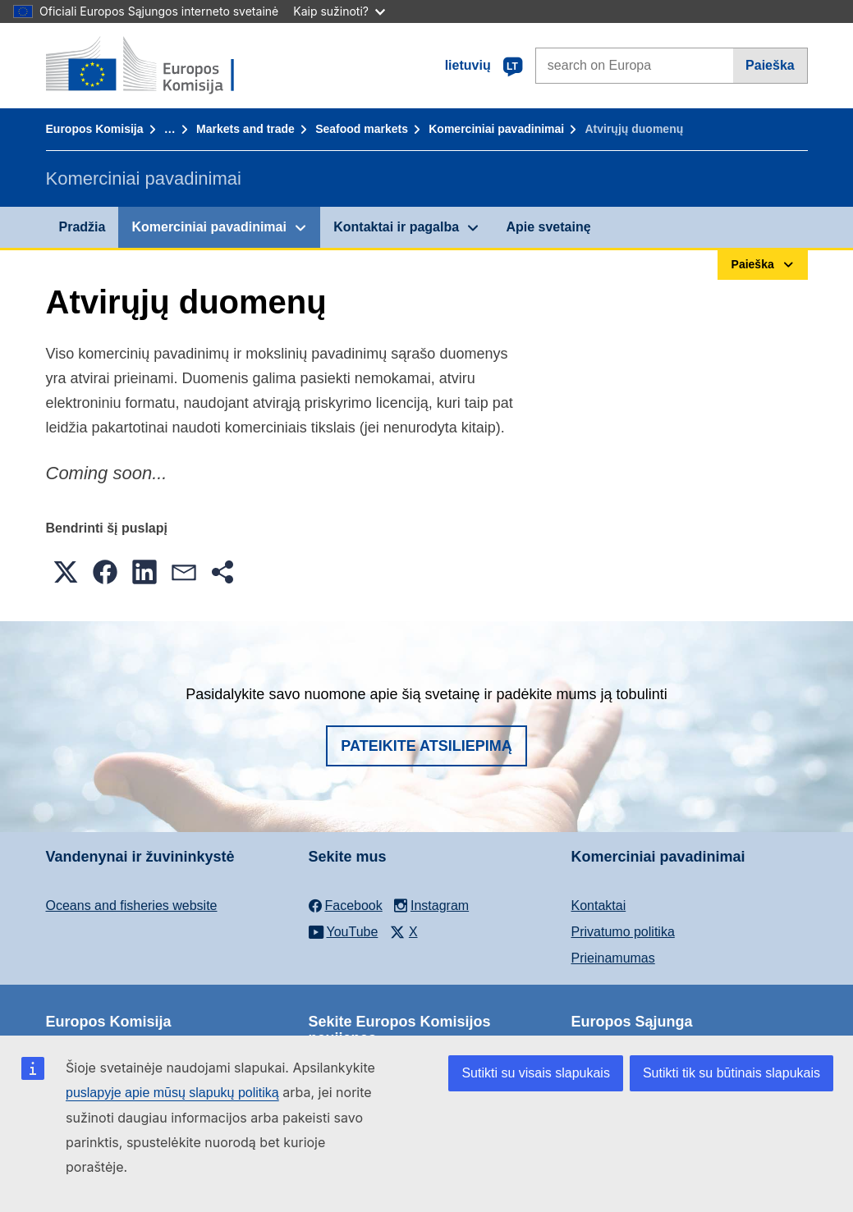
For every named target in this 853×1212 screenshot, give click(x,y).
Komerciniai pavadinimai (496, 128)
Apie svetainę (548, 227)
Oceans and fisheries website (132, 905)
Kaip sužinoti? (339, 11)
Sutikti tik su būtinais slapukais (731, 1073)
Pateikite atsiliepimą (426, 746)
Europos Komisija (95, 128)
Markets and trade (245, 128)
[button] (65, 572)
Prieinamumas (613, 958)
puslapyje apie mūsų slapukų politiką (172, 1093)
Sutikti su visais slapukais (535, 1073)
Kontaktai (598, 905)
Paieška (770, 65)
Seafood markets (361, 128)
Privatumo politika (623, 932)
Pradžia (82, 227)
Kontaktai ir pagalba (396, 227)
